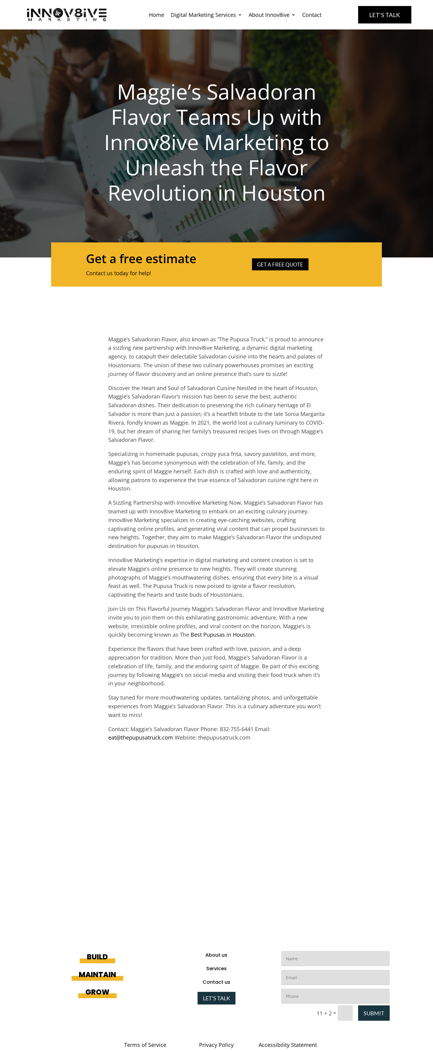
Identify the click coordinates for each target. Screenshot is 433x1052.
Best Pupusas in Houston (222, 634)
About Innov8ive (269, 15)
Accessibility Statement (288, 1044)
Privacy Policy (216, 1044)
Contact (311, 15)
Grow (97, 992)
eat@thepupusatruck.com (140, 737)
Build (97, 957)
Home (156, 15)
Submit (374, 1013)
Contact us (216, 982)
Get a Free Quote (281, 264)
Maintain (97, 975)
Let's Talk (384, 14)
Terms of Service (145, 1044)
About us (216, 955)
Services (216, 968)
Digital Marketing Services (203, 15)
